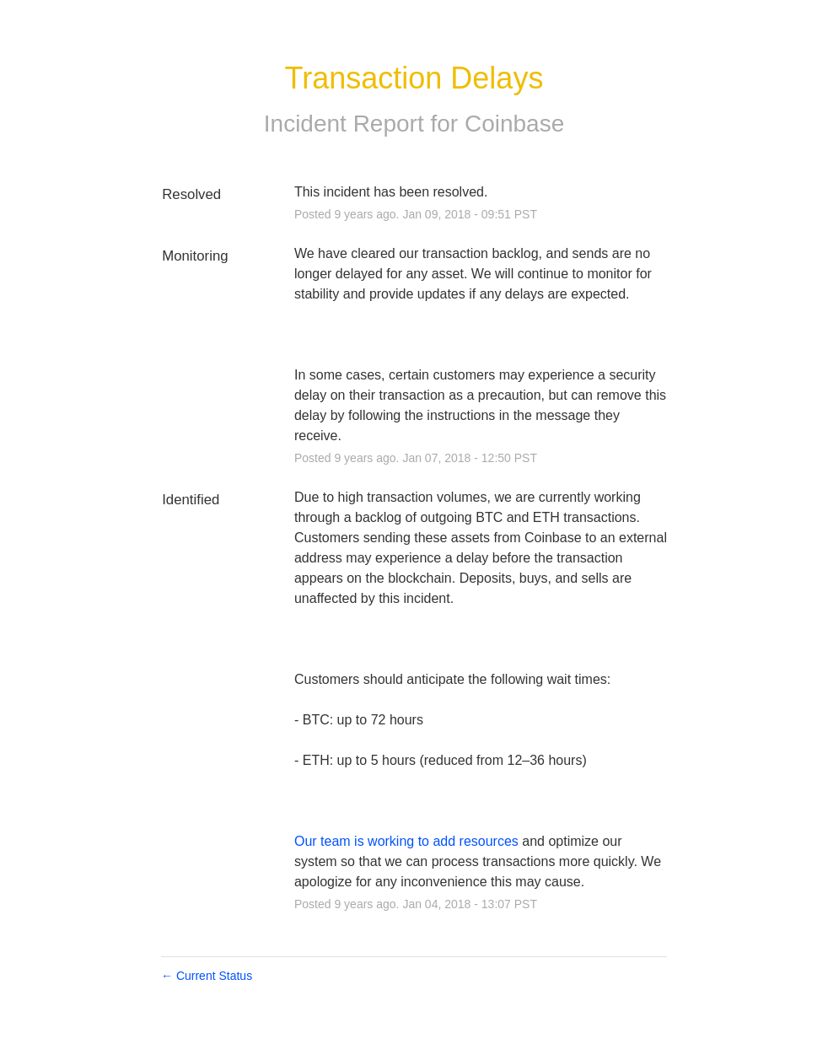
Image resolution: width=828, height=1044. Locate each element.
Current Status (206, 975)
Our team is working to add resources (406, 841)
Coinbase (514, 123)
